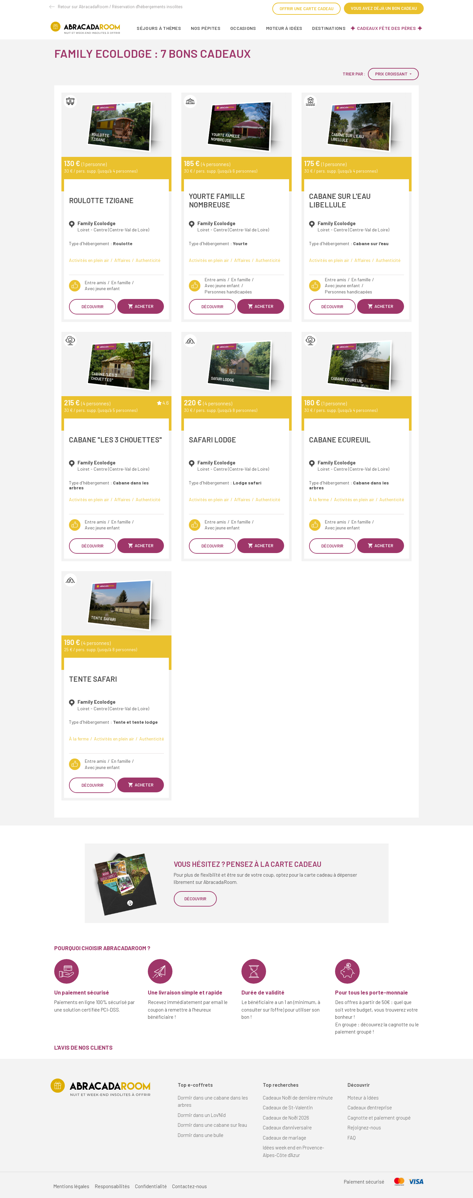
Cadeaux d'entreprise (370, 1107)
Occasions (243, 28)
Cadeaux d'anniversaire (287, 1127)
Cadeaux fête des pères (386, 28)
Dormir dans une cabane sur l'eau (212, 1125)
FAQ (352, 1138)
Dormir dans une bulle (200, 1135)
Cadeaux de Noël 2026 (286, 1118)
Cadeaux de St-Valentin (288, 1107)
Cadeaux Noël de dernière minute (298, 1098)
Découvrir (92, 306)
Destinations (328, 28)
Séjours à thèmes (159, 28)
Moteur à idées (284, 28)
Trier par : (354, 73)
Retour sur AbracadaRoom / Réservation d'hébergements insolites (120, 6)
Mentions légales (71, 1186)
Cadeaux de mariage (284, 1138)
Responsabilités (112, 1186)
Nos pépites (205, 28)
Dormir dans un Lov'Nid (202, 1115)
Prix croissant (392, 73)
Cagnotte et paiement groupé (379, 1118)
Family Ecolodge (97, 223)
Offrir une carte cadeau (306, 8)
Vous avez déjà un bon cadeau (384, 8)
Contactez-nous (189, 1186)
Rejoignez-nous (364, 1127)
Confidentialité (151, 1186)
